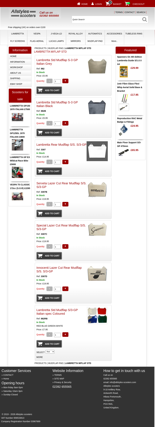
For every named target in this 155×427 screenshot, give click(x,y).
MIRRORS (76, 41)
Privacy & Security (62, 382)
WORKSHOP (16, 67)
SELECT (40, 352)
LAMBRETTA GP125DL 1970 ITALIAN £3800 (17, 133)
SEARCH (141, 12)
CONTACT (130, 12)
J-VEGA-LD (56, 33)
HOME (13, 56)
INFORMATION (17, 62)
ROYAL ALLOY (76, 33)
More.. (114, 41)
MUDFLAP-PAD (94, 41)
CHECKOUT (139, 4)
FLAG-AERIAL (37, 41)
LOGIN (98, 4)
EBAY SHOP (16, 84)
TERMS (119, 12)
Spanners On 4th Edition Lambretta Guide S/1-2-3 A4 (129, 60)
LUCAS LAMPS (56, 41)
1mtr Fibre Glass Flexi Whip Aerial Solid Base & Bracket (129, 87)
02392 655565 (62, 386)
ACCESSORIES (114, 33)
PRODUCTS (40, 48)
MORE (39, 357)
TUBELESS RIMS (133, 33)
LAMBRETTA (17, 33)
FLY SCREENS (17, 41)
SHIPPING (15, 78)
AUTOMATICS (95, 33)
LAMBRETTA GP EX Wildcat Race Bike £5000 (20, 161)
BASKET (117, 4)
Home (84, 4)
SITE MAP (59, 378)
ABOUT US (15, 73)
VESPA (36, 33)
